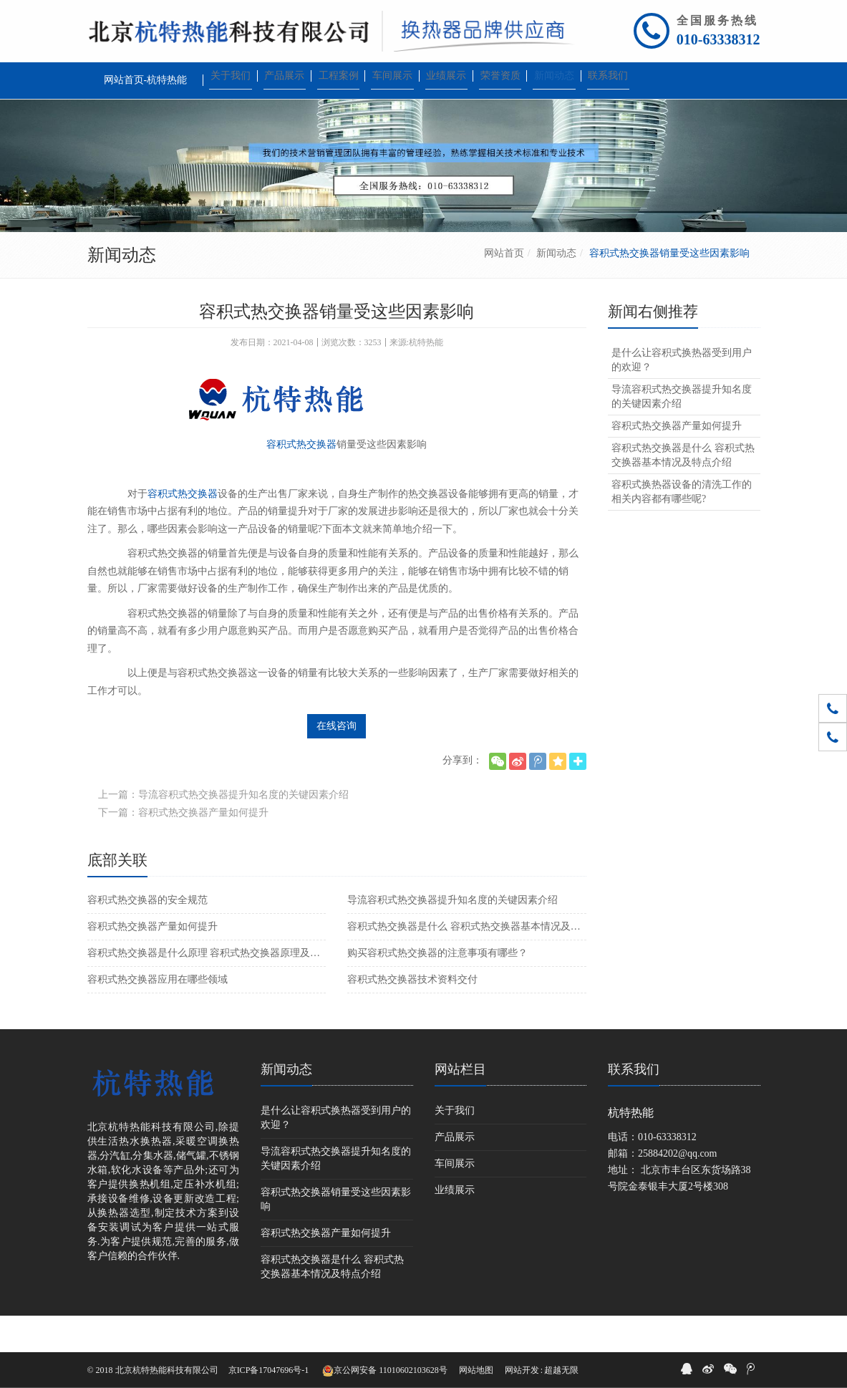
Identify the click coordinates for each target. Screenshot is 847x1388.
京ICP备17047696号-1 (268, 1370)
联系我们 (633, 1106)
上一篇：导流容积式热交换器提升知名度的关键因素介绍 (223, 831)
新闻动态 (556, 289)
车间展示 (455, 1200)
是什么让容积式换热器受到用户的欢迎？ (681, 396)
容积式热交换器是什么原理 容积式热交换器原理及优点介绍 (206, 989)
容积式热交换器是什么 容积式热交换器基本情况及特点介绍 (466, 963)
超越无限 (561, 1370)
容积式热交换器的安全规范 (147, 936)
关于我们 (455, 1147)
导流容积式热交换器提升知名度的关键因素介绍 (452, 936)
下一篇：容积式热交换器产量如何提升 (183, 849)
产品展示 (455, 1173)
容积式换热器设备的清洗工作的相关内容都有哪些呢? (681, 528)
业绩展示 (455, 1226)
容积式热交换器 (301, 481)
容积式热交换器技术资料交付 (412, 1016)
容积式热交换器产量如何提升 (152, 963)
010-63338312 (718, 39)
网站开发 (522, 1370)
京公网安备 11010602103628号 (384, 1371)
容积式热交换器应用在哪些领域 (157, 1016)
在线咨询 (336, 762)
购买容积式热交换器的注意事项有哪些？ (437, 989)
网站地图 (476, 1370)
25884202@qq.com (677, 1190)
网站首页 (504, 289)
